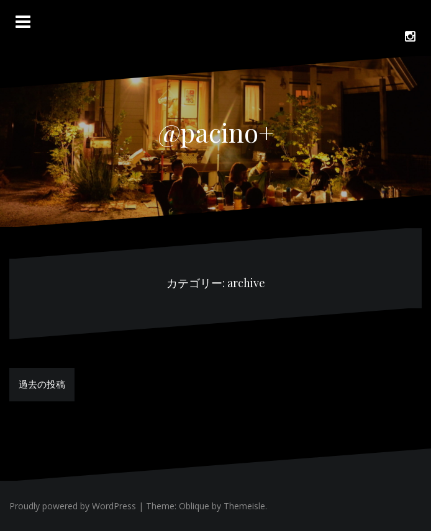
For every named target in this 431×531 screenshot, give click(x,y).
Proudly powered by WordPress (72, 506)
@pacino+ (216, 132)
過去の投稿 (42, 384)
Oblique (194, 506)
